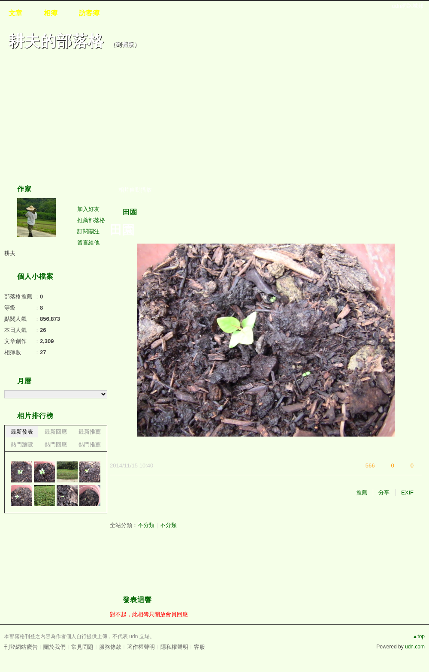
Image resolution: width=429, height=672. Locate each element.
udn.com (415, 647)
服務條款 (110, 647)
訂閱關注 (88, 231)
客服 (199, 647)
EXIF (407, 492)
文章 (15, 13)
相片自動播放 (135, 190)
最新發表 (22, 431)
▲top (418, 636)
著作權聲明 (141, 647)
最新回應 (56, 431)
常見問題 (82, 647)
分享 (384, 492)
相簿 (50, 13)
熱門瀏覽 (22, 444)
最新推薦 (90, 431)
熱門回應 (56, 444)
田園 (130, 212)
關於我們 (54, 647)
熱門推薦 (90, 444)
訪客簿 (89, 13)
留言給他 (88, 242)
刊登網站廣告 (21, 647)
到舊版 (125, 44)
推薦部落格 (91, 220)
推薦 (361, 492)
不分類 (146, 525)
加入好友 (88, 209)
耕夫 (9, 253)
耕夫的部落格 (56, 41)
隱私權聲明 (174, 647)
